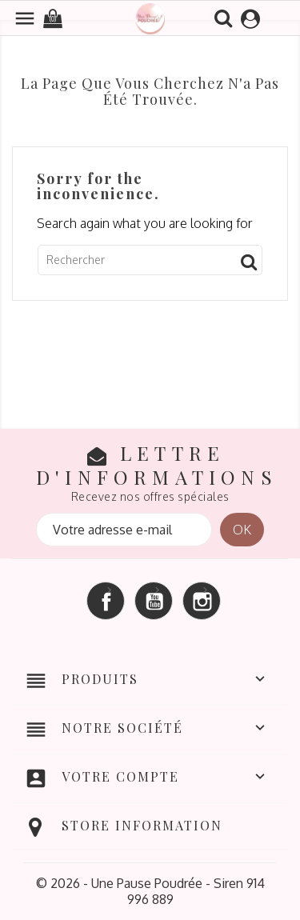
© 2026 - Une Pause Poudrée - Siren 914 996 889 (150, 891)
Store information (142, 825)
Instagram (201, 600)
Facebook (105, 600)
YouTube (153, 600)
